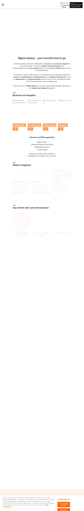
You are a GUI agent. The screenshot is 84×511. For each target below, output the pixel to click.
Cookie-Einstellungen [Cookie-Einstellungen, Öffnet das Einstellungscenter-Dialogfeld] (63, 504)
